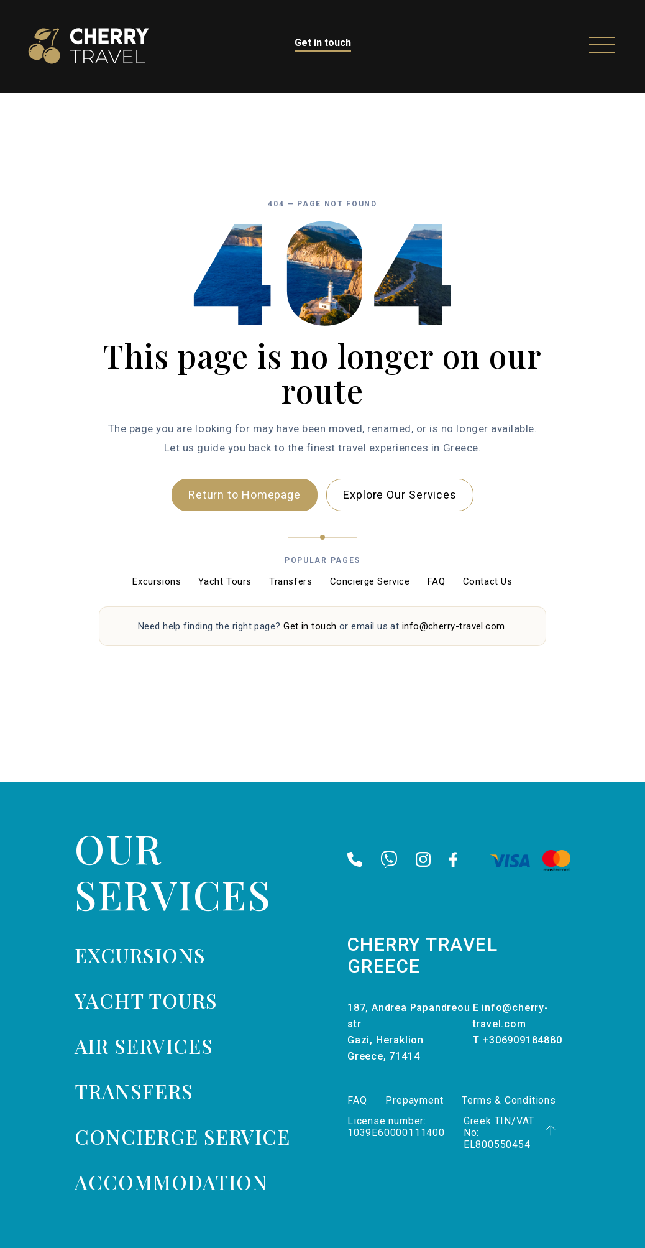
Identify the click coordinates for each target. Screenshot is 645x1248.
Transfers (290, 581)
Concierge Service (370, 581)
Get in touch (323, 43)
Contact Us (488, 581)
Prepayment (414, 1100)
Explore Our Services (400, 494)
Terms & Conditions (509, 1100)
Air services (144, 1045)
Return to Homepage (244, 494)
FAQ (437, 581)
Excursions (156, 581)
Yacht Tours (225, 581)
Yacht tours (146, 1000)
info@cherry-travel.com (453, 626)
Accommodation (171, 1181)
